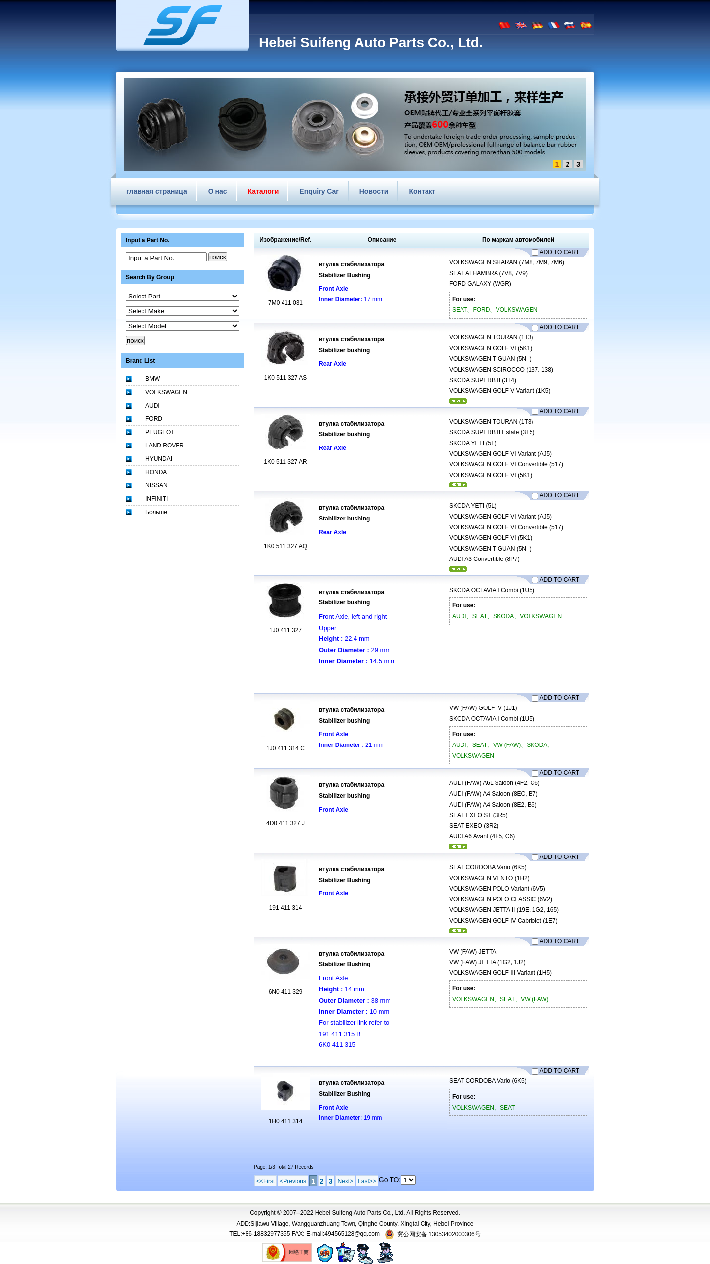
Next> (345, 1181)
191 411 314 (285, 907)
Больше (156, 512)
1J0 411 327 (285, 630)
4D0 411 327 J (285, 823)
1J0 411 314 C (285, 748)
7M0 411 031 (285, 302)
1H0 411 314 (286, 1121)
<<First (265, 1181)
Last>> (367, 1181)
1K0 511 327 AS (285, 377)
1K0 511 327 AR (285, 461)
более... (458, 401)
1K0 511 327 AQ (285, 546)
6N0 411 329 (286, 991)
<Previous (293, 1181)
